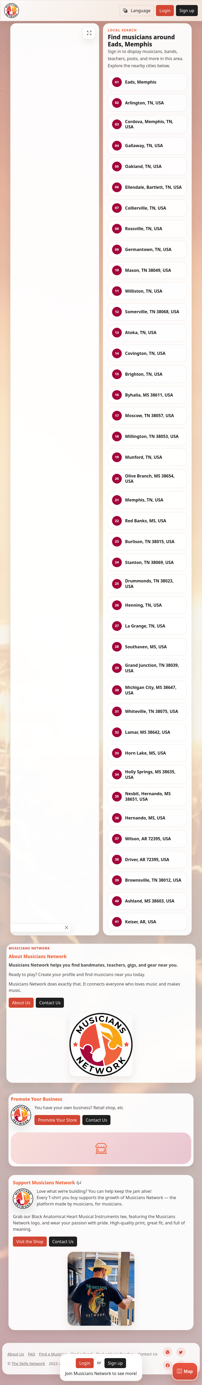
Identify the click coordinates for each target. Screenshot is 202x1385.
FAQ (31, 1354)
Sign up (186, 10)
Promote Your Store (57, 1120)
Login (164, 10)
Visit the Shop (29, 1241)
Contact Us (49, 1003)
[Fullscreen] (89, 33)
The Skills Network (28, 1363)
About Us (21, 1003)
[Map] (185, 1371)
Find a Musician (53, 1354)
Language (136, 10)
